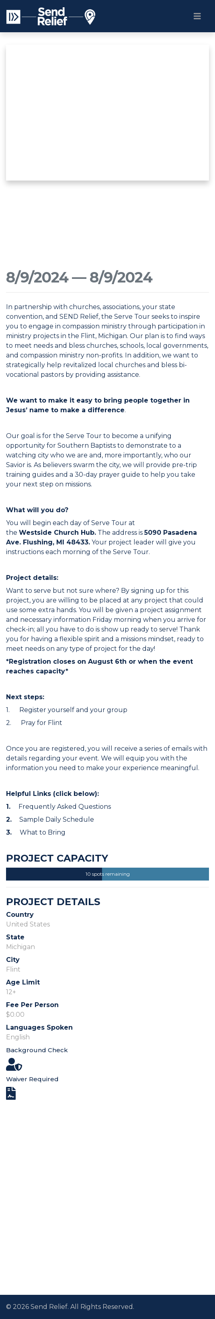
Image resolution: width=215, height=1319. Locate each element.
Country (20, 914)
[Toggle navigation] (197, 16)
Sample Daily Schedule (56, 819)
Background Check (37, 1050)
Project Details (53, 902)
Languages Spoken (39, 1027)
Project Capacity (57, 858)
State (15, 937)
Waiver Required (32, 1079)
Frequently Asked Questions (64, 806)
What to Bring (43, 832)
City (13, 960)
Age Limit (23, 982)
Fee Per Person (32, 1005)
